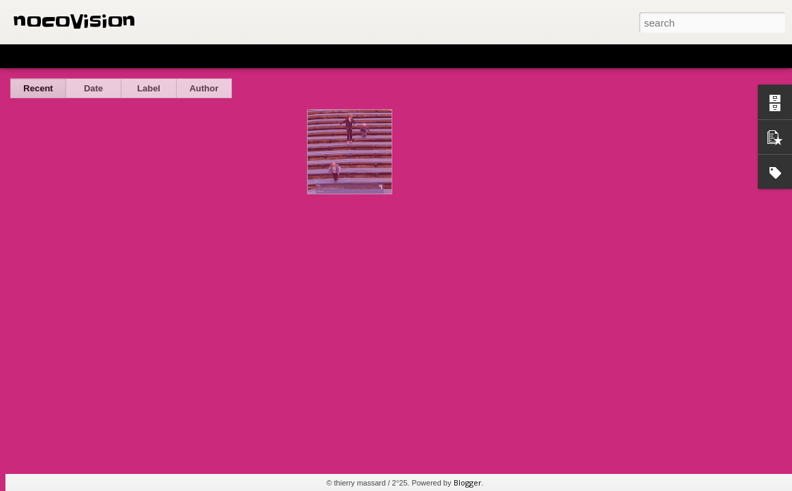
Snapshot (244, 55)
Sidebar (197, 55)
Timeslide (294, 55)
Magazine (111, 55)
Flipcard (64, 55)
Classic (22, 55)
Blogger (468, 482)
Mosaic (156, 55)
